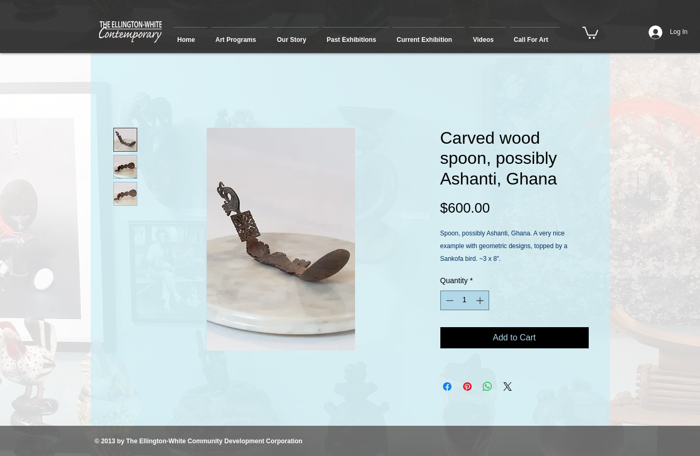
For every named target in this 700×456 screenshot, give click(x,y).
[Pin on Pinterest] (467, 386)
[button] (240, 35)
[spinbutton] (464, 300)
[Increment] (481, 300)
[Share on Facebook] (447, 386)
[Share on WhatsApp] (487, 386)
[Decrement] (448, 300)
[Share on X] (507, 386)
